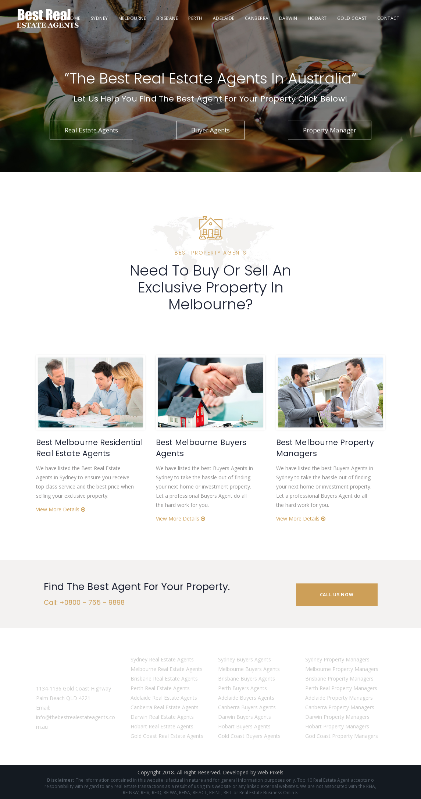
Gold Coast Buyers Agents (249, 735)
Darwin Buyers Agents (244, 716)
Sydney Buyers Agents (244, 659)
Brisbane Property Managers (339, 678)
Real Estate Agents (91, 130)
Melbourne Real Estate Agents (167, 668)
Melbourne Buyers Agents (249, 668)
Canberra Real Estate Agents (165, 707)
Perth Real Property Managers (341, 688)
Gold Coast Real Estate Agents (167, 735)
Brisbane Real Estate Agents (164, 678)
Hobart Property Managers (337, 726)
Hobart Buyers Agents (244, 726)
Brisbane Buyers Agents (246, 678)
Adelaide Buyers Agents (246, 697)
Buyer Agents (210, 130)
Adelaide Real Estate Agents (164, 697)
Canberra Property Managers (339, 707)
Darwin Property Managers (337, 716)
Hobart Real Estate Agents (162, 726)
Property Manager (329, 130)
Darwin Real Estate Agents (162, 716)
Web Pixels (270, 772)
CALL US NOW (337, 595)
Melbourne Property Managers (341, 668)
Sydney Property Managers (337, 659)
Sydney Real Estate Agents (162, 659)
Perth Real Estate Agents (160, 688)
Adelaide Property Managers (339, 697)
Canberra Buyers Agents (247, 707)
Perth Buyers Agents (242, 688)
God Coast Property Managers (341, 735)
